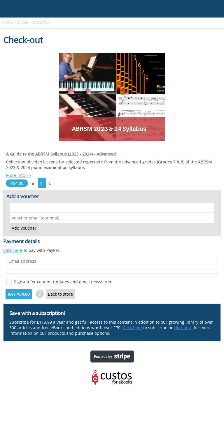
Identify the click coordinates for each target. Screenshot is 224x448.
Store (22, 22)
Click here (12, 250)
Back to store (60, 294)
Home (8, 22)
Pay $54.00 (19, 294)
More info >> (18, 175)
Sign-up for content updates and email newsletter (63, 282)
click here (183, 327)
